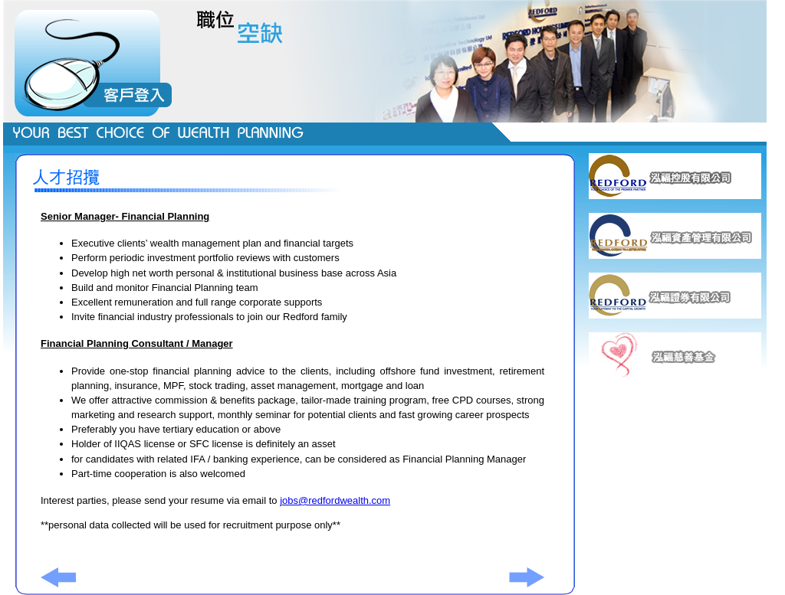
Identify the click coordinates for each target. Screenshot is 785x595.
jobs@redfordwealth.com (335, 500)
